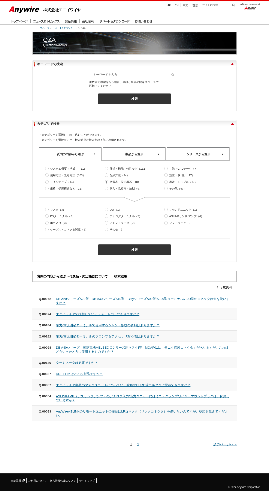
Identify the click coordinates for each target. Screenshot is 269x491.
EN (177, 5)
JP (169, 5)
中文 (185, 5)
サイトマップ (87, 480)
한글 (195, 5)
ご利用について (37, 480)
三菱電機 (18, 480)
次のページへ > (225, 444)
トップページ (42, 28)
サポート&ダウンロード (65, 28)
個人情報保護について (63, 480)
